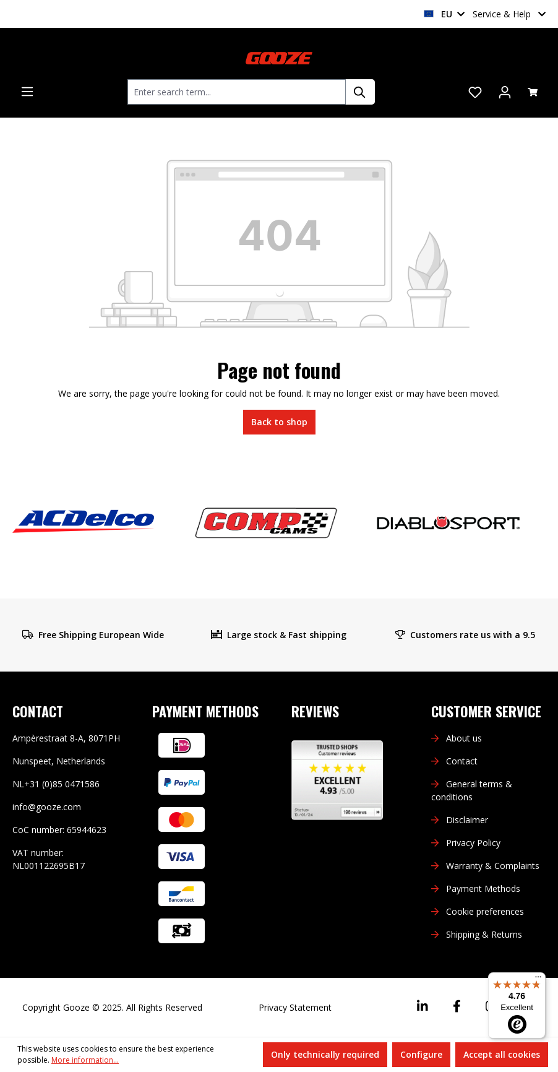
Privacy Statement (295, 1007)
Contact (462, 761)
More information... (85, 1060)
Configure (421, 1054)
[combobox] (236, 92)
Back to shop (279, 422)
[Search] (360, 92)
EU (444, 14)
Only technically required (325, 1054)
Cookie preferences (485, 911)
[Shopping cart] (533, 92)
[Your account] (505, 92)
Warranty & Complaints (492, 865)
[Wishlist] (475, 92)
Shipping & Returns (484, 934)
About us (464, 738)
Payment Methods (483, 888)
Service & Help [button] (509, 14)
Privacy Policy (473, 843)
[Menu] (27, 91)
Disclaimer (467, 820)
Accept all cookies (501, 1054)
